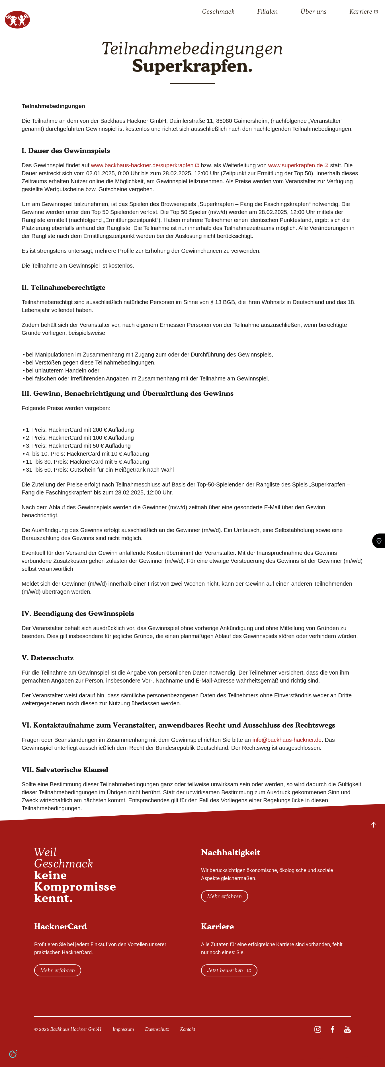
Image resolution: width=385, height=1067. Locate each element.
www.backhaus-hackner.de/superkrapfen (145, 165)
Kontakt (187, 1029)
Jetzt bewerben (229, 970)
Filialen (267, 11)
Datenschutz (157, 1029)
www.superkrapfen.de (298, 165)
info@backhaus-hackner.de (286, 740)
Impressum (123, 1029)
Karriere (364, 11)
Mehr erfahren (224, 896)
